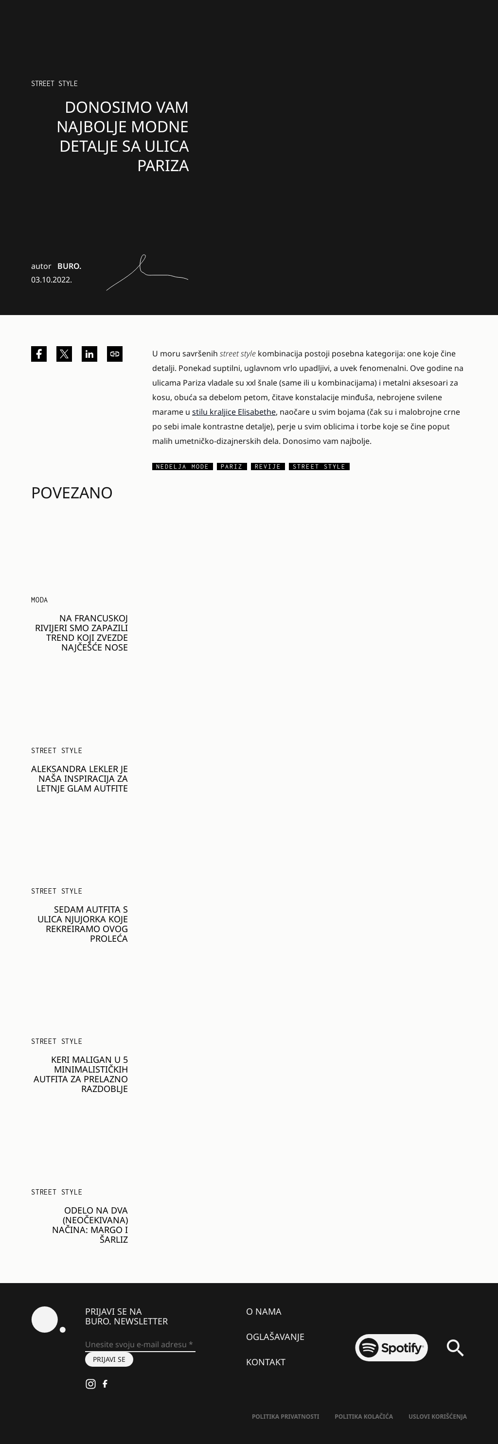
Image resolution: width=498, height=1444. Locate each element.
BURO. (69, 266)
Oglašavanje (275, 1336)
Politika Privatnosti (285, 1416)
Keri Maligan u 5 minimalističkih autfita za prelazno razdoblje (81, 1074)
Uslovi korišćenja (438, 1416)
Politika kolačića (364, 1416)
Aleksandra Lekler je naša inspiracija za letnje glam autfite (79, 778)
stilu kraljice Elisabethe (234, 411)
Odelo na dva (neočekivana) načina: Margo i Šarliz (90, 1224)
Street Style (54, 83)
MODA (39, 600)
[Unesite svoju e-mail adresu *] (140, 1345)
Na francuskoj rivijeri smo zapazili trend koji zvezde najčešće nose (81, 632)
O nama (264, 1311)
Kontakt (265, 1362)
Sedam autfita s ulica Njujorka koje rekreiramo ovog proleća (82, 923)
